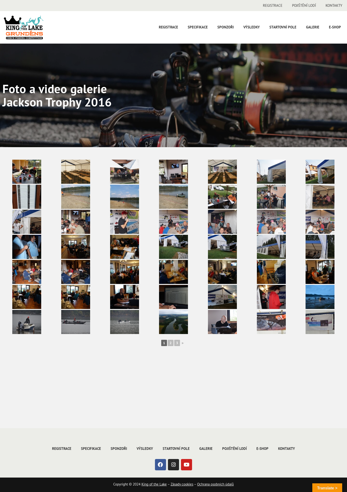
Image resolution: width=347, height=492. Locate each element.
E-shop (335, 27)
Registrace (272, 5)
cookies (187, 484)
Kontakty (334, 5)
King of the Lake (154, 484)
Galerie (312, 27)
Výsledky (251, 27)
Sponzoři (225, 27)
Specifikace (198, 27)
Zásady (176, 484)
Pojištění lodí (304, 5)
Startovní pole (282, 27)
